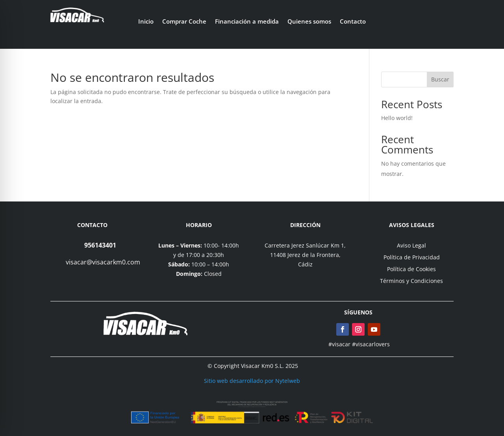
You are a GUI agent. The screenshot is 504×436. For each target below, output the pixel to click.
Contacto (353, 21)
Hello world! (397, 118)
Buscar (440, 79)
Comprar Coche (184, 21)
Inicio (146, 21)
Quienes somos (309, 21)
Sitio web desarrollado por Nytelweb (252, 380)
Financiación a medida (247, 21)
